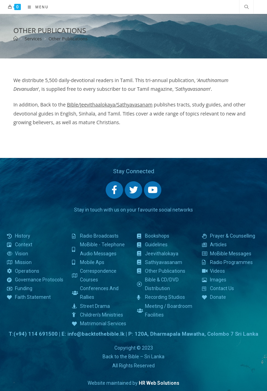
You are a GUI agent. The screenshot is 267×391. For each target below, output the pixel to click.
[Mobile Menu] (36, 7)
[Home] (15, 38)
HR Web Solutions (159, 383)
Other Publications (68, 38)
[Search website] (246, 7)
